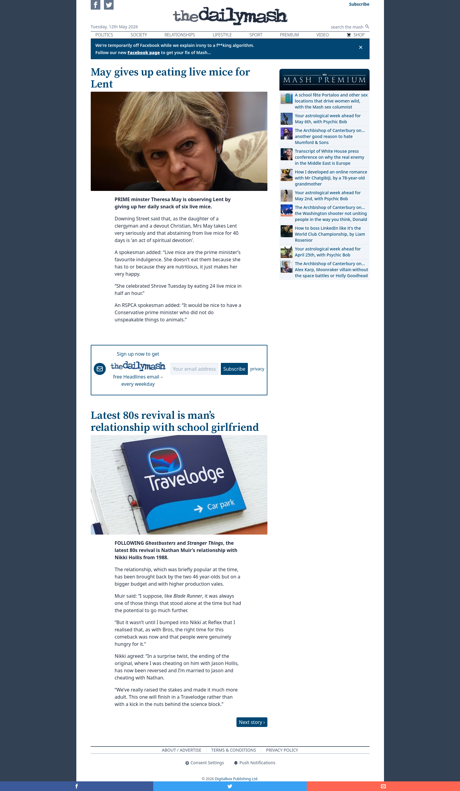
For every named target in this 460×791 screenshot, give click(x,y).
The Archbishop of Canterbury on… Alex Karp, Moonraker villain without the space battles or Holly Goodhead (331, 269)
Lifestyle (222, 35)
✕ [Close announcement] (360, 47)
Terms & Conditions (233, 750)
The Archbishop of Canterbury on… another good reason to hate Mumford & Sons (330, 136)
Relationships (180, 35)
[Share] (383, 786)
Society (139, 35)
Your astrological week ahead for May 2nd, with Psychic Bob (328, 195)
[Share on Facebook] (76, 786)
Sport (255, 35)
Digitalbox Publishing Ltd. (236, 778)
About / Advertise (181, 750)
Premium (289, 35)
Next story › (252, 722)
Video (322, 35)
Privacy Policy (282, 750)
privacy (257, 369)
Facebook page (144, 52)
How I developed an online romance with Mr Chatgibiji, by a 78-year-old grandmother (331, 178)
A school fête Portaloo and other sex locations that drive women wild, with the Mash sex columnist (331, 101)
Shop (355, 35)
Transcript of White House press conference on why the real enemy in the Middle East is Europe (329, 157)
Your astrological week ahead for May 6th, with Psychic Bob (328, 118)
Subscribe (234, 369)
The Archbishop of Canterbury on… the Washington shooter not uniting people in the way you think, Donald (331, 213)
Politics (104, 35)
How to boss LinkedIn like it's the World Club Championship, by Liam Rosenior (330, 234)
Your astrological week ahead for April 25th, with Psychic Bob (328, 252)
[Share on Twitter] (229, 786)
